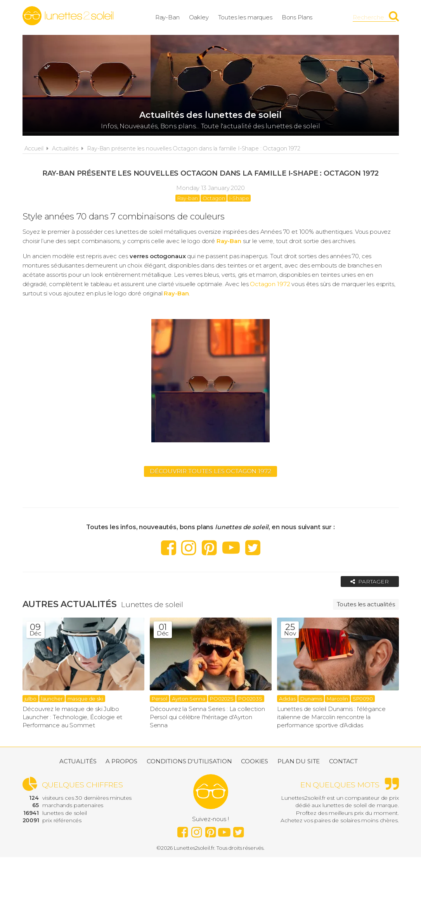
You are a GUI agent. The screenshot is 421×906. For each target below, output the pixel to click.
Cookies (254, 761)
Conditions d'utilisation (189, 761)
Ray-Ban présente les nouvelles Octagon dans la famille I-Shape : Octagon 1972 (193, 148)
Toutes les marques (245, 17)
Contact (343, 761)
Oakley (199, 17)
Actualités (65, 148)
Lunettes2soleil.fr (68, 16)
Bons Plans (297, 17)
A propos (121, 761)
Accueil (33, 148)
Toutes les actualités (366, 604)
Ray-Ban (167, 17)
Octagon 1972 (270, 284)
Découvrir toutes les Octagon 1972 (210, 471)
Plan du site (298, 761)
